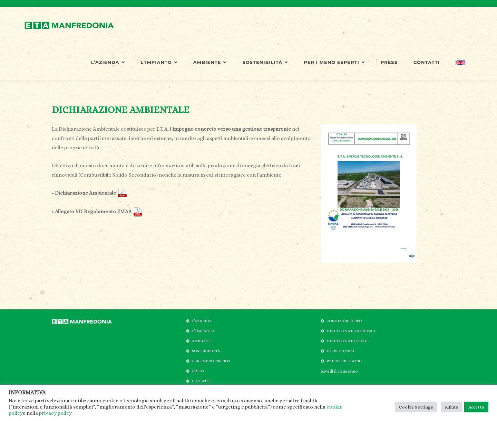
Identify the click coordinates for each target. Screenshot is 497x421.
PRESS (389, 62)
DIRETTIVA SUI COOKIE (348, 341)
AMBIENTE (210, 62)
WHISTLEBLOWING (344, 361)
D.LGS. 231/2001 (340, 351)
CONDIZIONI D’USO (344, 321)
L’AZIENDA (108, 62)
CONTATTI (426, 62)
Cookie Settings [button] (416, 407)
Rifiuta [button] (451, 407)
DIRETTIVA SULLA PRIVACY (351, 331)
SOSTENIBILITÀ (265, 62)
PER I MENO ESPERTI (334, 62)
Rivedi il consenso (339, 371)
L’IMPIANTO (159, 62)
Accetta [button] (476, 407)
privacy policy (55, 413)
